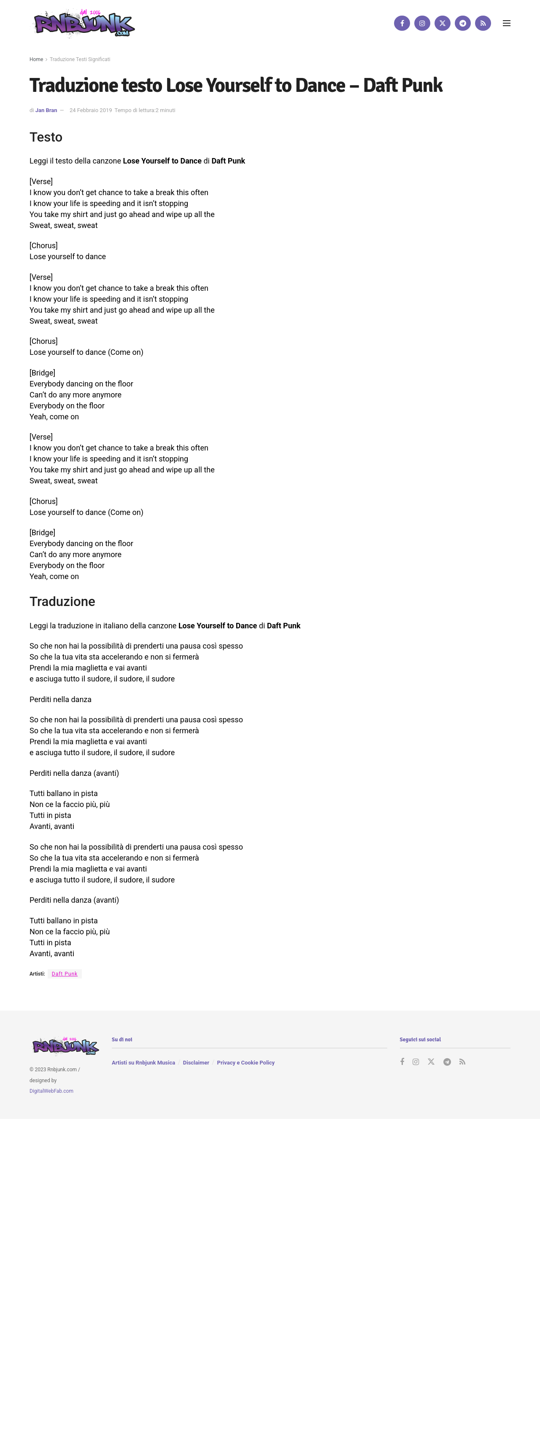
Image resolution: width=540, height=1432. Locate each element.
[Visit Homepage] (82, 23)
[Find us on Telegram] (463, 23)
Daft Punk (65, 974)
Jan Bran (46, 110)
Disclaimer (196, 1063)
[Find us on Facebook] (402, 23)
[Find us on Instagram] (422, 23)
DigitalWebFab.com (51, 1091)
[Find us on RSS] (483, 23)
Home (36, 59)
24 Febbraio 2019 (91, 110)
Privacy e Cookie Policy (246, 1063)
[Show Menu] (506, 23)
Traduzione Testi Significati (80, 59)
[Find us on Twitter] (443, 23)
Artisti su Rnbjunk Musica (143, 1063)
